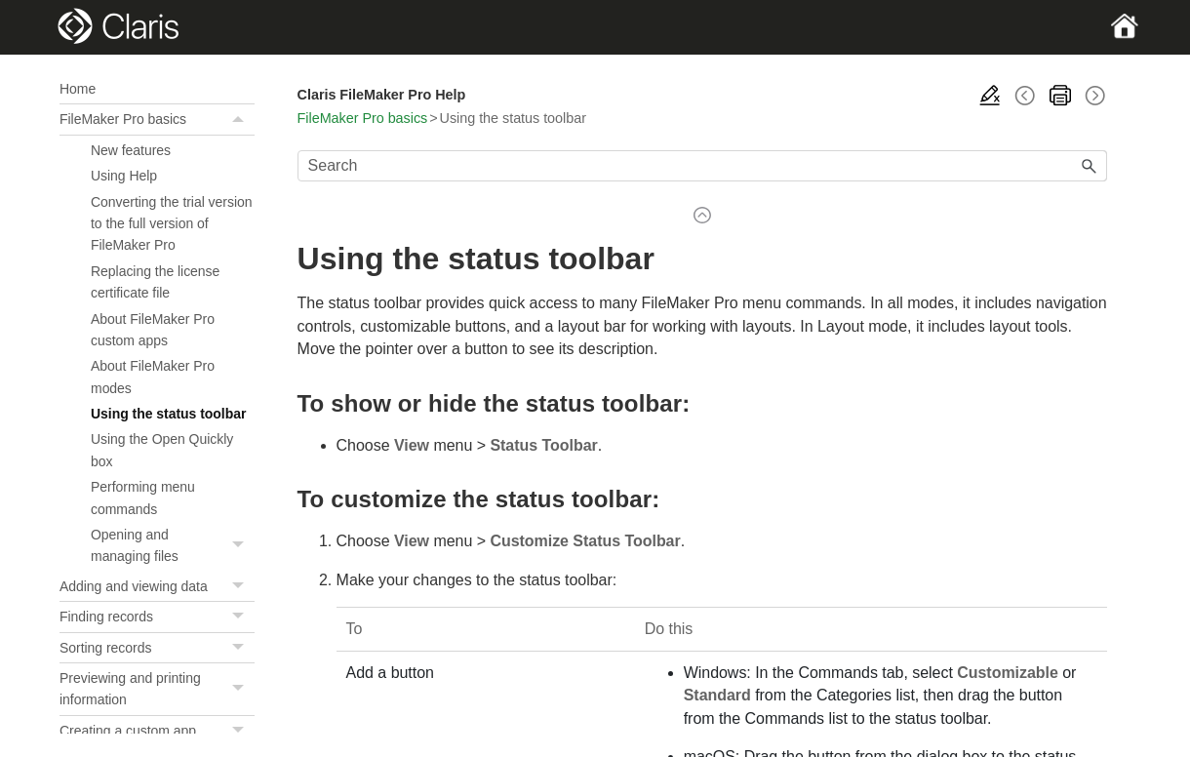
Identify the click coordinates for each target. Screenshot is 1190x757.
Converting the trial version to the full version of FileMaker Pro (172, 224)
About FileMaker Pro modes (153, 376)
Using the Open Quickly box (162, 449)
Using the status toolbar (168, 413)
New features (131, 150)
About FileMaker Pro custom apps (153, 329)
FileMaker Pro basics (157, 119)
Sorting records (157, 647)
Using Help (124, 175)
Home (78, 89)
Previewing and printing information (157, 689)
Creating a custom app (157, 730)
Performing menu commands (143, 497)
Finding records (157, 616)
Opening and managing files (173, 546)
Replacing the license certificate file (155, 281)
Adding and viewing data (157, 586)
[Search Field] (702, 165)
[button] (241, 119)
